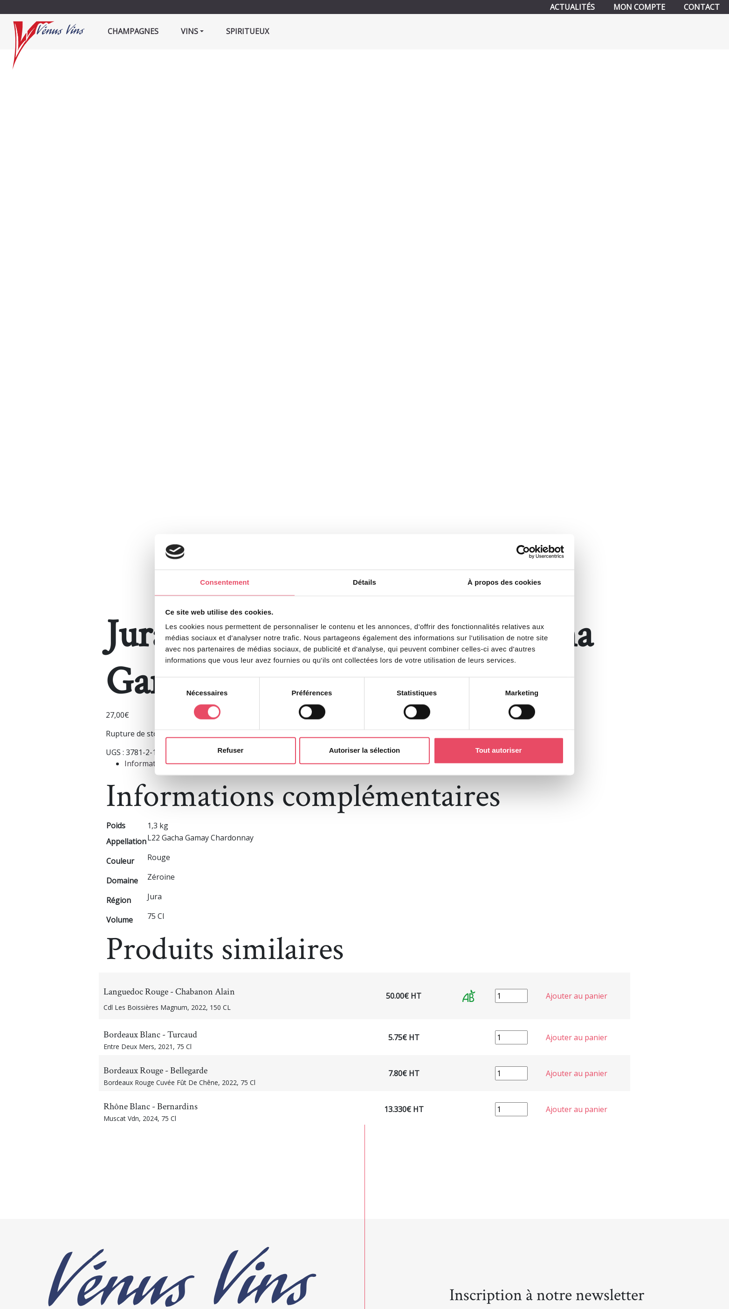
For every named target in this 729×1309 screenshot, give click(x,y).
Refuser (231, 751)
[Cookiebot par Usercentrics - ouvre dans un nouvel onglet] (523, 551)
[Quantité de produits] (511, 996)
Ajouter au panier (576, 996)
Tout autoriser (498, 751)
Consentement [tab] (224, 582)
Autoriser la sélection (364, 751)
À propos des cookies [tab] (504, 582)
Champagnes (133, 31)
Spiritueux (247, 31)
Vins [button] (189, 31)
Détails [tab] (364, 582)
